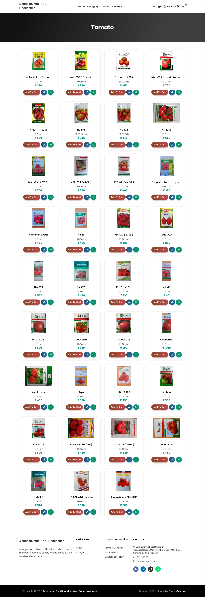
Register (171, 6)
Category (92, 6)
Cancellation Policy (114, 556)
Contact (117, 6)
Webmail (92, 591)
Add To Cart (31, 92)
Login (159, 6)
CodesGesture (177, 591)
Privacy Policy (111, 552)
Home (81, 6)
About (106, 6)
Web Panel (79, 591)
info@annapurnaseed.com (149, 561)
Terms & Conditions (114, 547)
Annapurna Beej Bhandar (57, 591)
